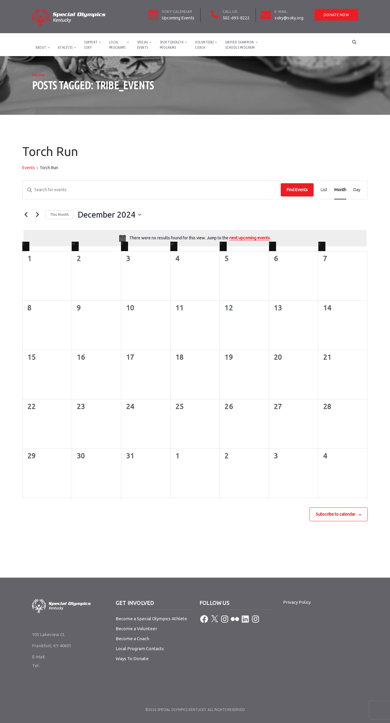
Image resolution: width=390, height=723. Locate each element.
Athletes (65, 47)
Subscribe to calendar (335, 514)
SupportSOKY (91, 44)
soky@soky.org (289, 18)
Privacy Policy (297, 602)
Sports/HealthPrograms (172, 44)
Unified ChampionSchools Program (240, 44)
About (41, 47)
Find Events (297, 189)
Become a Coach (132, 638)
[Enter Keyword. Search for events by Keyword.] (152, 190)
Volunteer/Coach (204, 44)
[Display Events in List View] (324, 190)
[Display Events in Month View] (340, 190)
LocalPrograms (117, 44)
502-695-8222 (236, 18)
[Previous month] (25, 214)
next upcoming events (249, 238)
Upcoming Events (178, 18)
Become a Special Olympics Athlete (151, 618)
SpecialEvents (143, 44)
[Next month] (37, 214)
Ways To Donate (132, 658)
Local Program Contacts (140, 648)
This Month (59, 214)
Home (38, 74)
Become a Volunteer (136, 628)
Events (28, 167)
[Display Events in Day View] (356, 190)
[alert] (195, 238)
